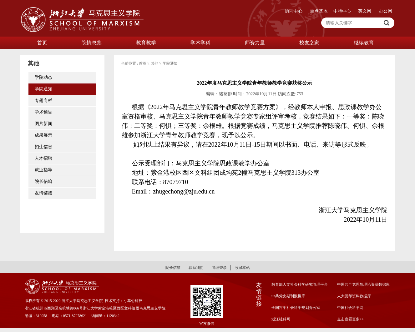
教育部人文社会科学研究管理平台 (299, 284)
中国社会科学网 (350, 307)
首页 (42, 42)
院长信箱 (43, 181)
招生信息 (43, 146)
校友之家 (309, 42)
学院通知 (43, 89)
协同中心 (293, 11)
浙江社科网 (280, 319)
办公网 (385, 11)
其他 (154, 63)
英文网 (364, 11)
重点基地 (318, 11)
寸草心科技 (133, 301)
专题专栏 (43, 100)
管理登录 (219, 267)
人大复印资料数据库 (354, 296)
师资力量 (255, 42)
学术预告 (43, 112)
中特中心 (342, 11)
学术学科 (200, 42)
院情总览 (92, 42)
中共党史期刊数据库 (288, 296)
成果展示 (43, 135)
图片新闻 (43, 123)
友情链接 (43, 193)
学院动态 (43, 77)
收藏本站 (242, 267)
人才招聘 (43, 158)
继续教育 (364, 42)
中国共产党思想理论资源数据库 (363, 284)
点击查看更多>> (350, 319)
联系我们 (196, 267)
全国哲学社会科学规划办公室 (295, 307)
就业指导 (43, 170)
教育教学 (146, 42)
